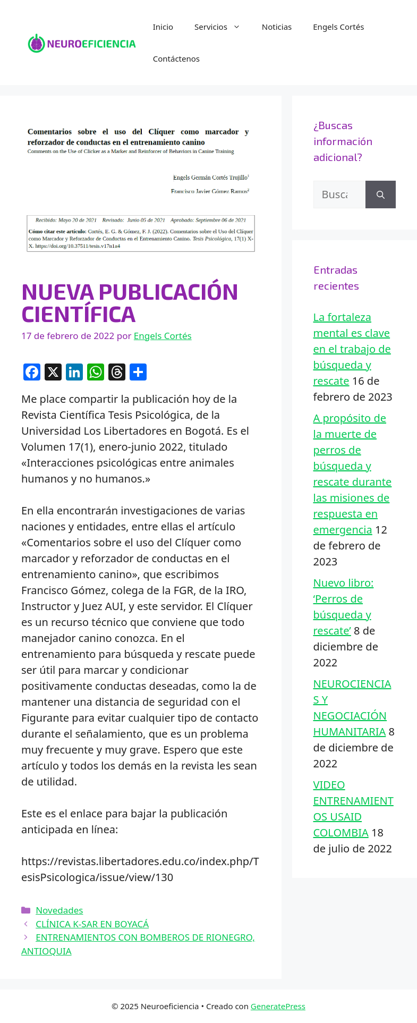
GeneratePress (278, 1006)
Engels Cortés (338, 26)
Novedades (59, 910)
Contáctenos (176, 58)
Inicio (163, 26)
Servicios (222, 27)
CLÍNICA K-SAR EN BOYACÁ (92, 924)
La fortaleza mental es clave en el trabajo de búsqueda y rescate (352, 349)
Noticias (277, 26)
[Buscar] (380, 194)
